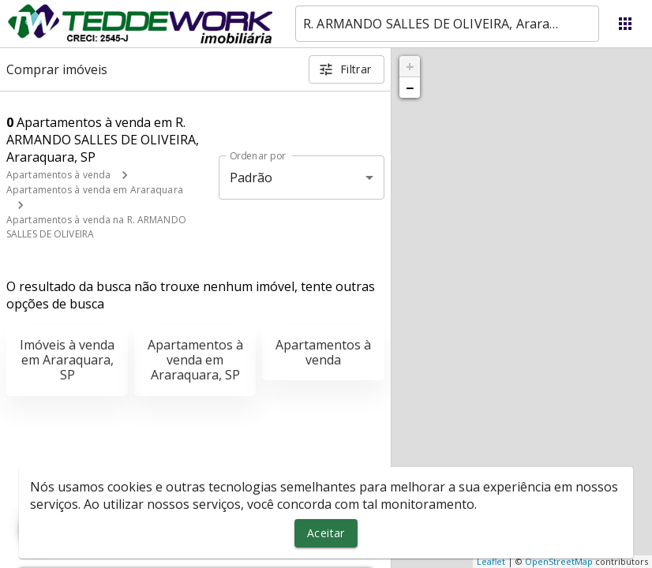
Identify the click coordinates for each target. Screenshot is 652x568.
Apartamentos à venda (58, 174)
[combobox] (447, 24)
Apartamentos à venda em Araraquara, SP (195, 359)
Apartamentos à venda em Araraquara (94, 189)
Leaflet (491, 561)
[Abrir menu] (625, 24)
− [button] (410, 87)
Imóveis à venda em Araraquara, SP (67, 359)
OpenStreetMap (559, 561)
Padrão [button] (251, 177)
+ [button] (410, 66)
